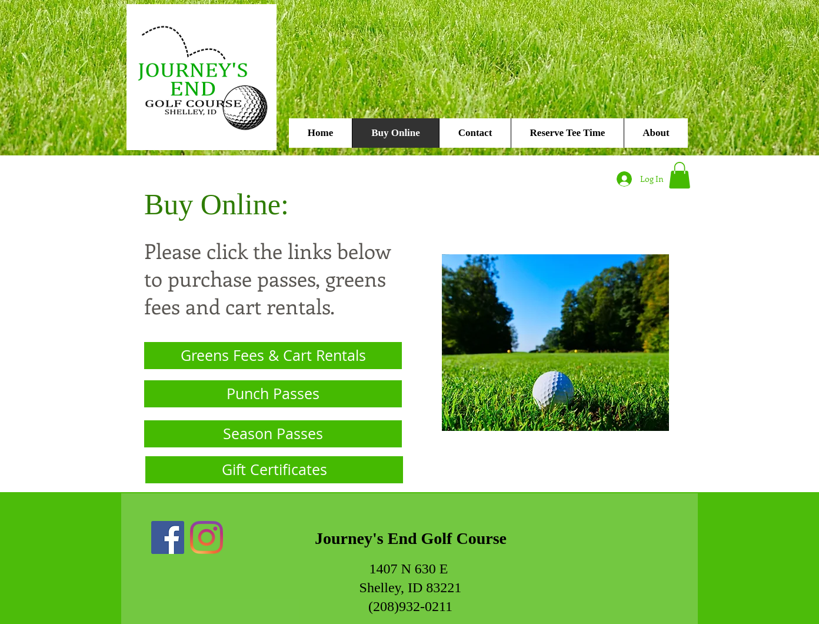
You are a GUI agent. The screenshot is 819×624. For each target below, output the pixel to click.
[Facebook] (167, 537)
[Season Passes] (273, 433)
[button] (679, 175)
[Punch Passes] (273, 393)
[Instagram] (206, 537)
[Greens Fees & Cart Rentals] (273, 355)
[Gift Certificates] (274, 469)
